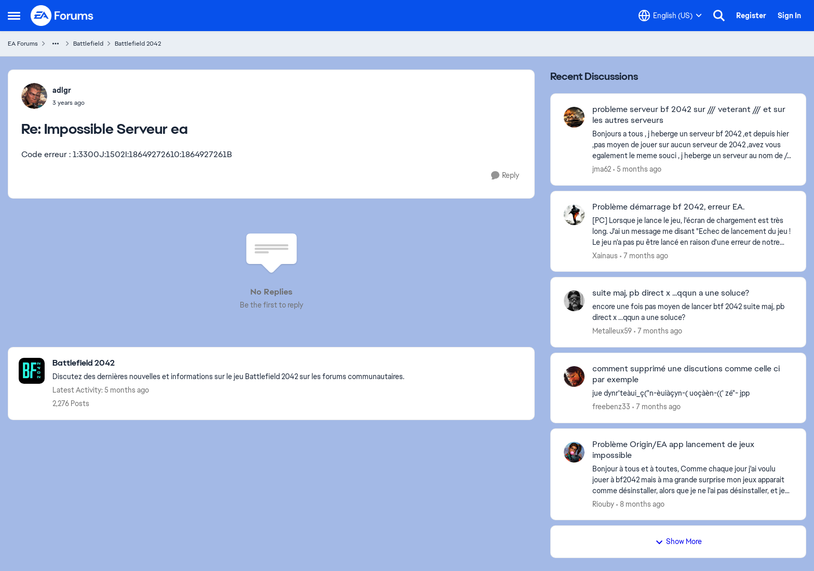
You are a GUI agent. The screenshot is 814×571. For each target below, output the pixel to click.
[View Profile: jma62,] (574, 117)
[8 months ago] (640, 503)
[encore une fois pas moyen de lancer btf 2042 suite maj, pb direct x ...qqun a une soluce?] (692, 312)
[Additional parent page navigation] (55, 43)
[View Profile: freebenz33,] (574, 376)
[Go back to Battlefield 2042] (228, 363)
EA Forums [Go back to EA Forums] (23, 43)
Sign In (789, 15)
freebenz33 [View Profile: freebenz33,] (611, 406)
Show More (678, 541)
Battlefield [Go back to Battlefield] (88, 43)
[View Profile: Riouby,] (574, 452)
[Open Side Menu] (14, 15)
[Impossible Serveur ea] (68, 102)
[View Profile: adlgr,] (34, 96)
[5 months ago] (637, 169)
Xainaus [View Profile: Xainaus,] (605, 255)
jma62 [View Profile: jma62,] (601, 169)
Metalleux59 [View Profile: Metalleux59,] (612, 331)
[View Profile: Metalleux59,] (574, 300)
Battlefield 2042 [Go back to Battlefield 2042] (138, 43)
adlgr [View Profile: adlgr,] (61, 90)
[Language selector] (670, 15)
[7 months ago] (644, 255)
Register (751, 15)
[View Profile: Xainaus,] (574, 214)
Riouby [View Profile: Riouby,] (603, 503)
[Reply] (505, 176)
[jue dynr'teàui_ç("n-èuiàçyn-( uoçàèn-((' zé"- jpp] (692, 393)
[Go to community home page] (62, 15)
